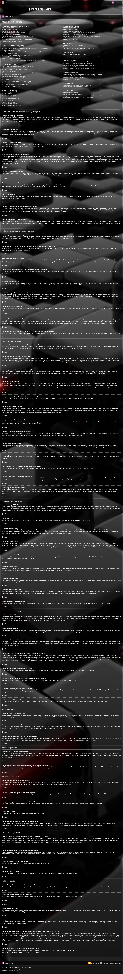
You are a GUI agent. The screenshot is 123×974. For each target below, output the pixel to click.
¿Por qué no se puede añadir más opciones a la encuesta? (17, 73)
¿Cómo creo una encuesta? (9, 71)
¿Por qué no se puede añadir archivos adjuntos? (14, 78)
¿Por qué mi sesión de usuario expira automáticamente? (17, 39)
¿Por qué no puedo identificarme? (11, 34)
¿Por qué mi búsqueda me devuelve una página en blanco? (78, 65)
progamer (6, 970)
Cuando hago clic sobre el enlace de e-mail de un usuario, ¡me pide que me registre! (24, 60)
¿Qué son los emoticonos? (9, 95)
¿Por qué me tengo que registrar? (11, 27)
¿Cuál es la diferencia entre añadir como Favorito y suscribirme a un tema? (83, 74)
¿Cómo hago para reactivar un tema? (12, 86)
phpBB (79, 285)
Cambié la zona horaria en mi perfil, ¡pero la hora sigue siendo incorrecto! (21, 52)
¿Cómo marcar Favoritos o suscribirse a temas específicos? (79, 76)
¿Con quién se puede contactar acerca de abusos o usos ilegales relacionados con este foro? (88, 96)
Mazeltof (14, 970)
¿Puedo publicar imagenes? (9, 97)
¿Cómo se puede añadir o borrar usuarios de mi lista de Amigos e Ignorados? (83, 56)
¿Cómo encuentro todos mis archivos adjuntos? (75, 86)
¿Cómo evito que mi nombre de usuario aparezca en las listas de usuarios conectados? (25, 48)
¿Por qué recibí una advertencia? (10, 79)
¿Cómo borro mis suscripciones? (71, 79)
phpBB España (18, 969)
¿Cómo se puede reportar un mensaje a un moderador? (16, 81)
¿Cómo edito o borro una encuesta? (11, 74)
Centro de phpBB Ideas (84, 922)
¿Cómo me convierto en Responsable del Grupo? (76, 34)
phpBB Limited (70, 910)
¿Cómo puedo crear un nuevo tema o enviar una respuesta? (18, 66)
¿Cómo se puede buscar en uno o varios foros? (75, 61)
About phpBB (20, 912)
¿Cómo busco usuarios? (69, 67)
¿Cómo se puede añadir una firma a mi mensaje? (15, 69)
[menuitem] (4, 2)
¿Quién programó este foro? (70, 92)
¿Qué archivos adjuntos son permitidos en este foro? (77, 85)
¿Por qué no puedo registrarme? (10, 31)
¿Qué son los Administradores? (71, 27)
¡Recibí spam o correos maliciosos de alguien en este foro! (78, 48)
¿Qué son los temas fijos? (8, 102)
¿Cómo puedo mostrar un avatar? (11, 57)
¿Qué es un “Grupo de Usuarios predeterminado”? (76, 37)
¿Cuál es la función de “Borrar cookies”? (12, 41)
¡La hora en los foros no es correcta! (11, 50)
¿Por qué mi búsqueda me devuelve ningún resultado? (77, 63)
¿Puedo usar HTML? (7, 93)
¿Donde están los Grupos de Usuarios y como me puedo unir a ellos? (81, 32)
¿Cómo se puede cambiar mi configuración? (13, 47)
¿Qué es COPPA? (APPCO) (9, 29)
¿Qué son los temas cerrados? (10, 103)
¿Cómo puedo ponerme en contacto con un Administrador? (78, 97)
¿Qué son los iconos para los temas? (11, 105)
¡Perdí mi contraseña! (7, 37)
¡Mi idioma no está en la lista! (9, 53)
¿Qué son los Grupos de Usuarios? (72, 31)
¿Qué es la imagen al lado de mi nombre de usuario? (16, 55)
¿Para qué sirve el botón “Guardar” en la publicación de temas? (18, 83)
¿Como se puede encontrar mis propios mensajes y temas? (78, 68)
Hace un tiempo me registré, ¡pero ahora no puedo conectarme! (19, 36)
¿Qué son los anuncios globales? (10, 98)
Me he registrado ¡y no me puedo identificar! (13, 32)
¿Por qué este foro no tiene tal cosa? (72, 94)
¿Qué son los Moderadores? (70, 29)
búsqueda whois (25, 935)
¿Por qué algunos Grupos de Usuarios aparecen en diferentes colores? (82, 36)
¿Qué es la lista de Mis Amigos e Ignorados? (74, 54)
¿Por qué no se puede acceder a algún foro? (13, 76)
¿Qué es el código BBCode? (9, 92)
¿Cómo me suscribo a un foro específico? (74, 77)
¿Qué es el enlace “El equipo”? (71, 39)
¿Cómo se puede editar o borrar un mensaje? (14, 67)
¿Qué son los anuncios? (8, 100)
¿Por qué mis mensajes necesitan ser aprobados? (15, 84)
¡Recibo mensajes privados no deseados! (74, 47)
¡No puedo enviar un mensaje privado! (73, 45)
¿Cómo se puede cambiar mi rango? (11, 58)
